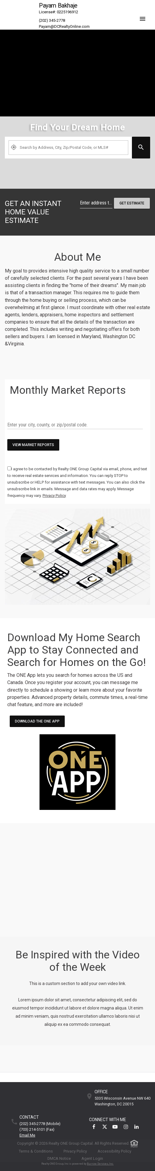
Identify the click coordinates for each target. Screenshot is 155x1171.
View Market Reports (33, 444)
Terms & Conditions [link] (36, 1151)
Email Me (27, 1135)
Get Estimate (131, 203)
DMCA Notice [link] (59, 1158)
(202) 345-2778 (52, 20)
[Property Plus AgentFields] (68, 147)
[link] (77, 172)
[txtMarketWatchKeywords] (75, 425)
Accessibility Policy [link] (114, 1151)
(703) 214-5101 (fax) (36, 1130)
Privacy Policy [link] (75, 1151)
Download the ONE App (37, 721)
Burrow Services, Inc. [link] (100, 1163)
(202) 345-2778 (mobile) (39, 1124)
